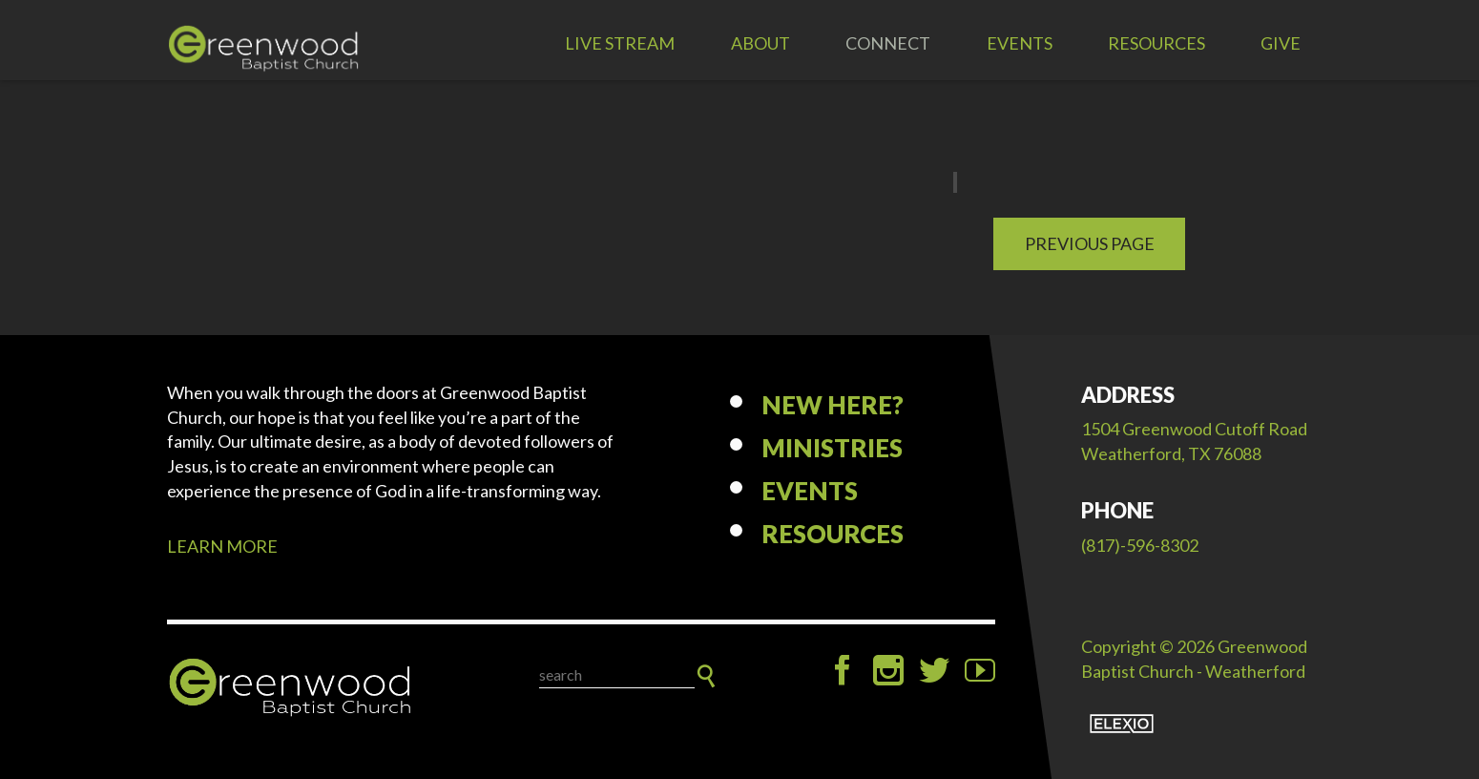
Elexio (1121, 723)
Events (1019, 42)
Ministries (832, 447)
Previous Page (1090, 243)
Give (1280, 42)
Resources (1156, 42)
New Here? (832, 405)
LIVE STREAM (620, 42)
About (760, 42)
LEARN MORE (222, 546)
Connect (887, 42)
